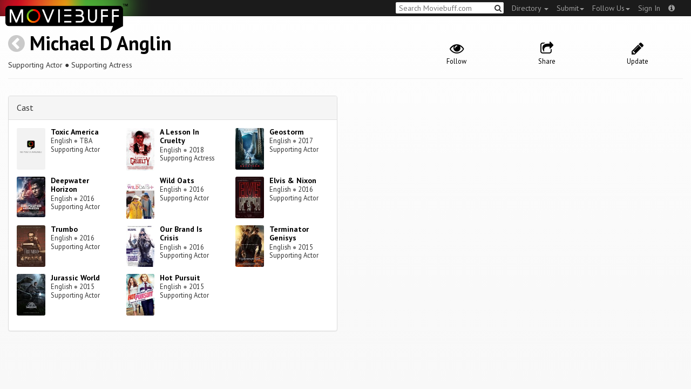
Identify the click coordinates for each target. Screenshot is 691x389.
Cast (25, 107)
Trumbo (64, 229)
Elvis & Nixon (292, 180)
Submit (570, 8)
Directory (530, 8)
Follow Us (611, 8)
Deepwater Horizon (70, 185)
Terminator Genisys (289, 233)
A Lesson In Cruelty (179, 136)
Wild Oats (177, 180)
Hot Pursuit (180, 278)
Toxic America (75, 132)
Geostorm (286, 132)
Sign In (649, 8)
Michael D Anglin (101, 43)
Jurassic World (75, 278)
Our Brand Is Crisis (181, 233)
